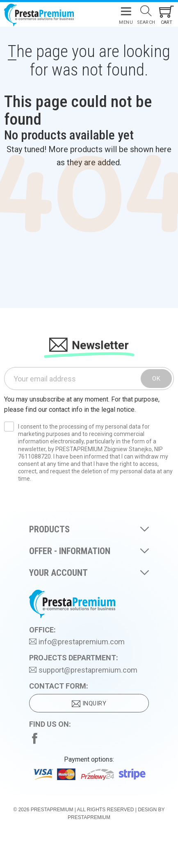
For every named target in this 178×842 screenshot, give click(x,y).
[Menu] (126, 15)
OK (156, 378)
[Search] (146, 15)
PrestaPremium (52, 809)
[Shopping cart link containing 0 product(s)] (166, 15)
